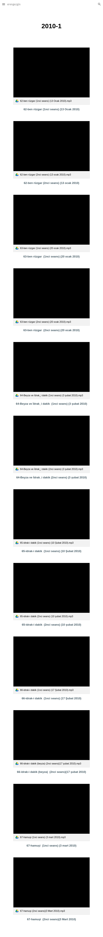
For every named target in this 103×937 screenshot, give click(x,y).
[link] (51, 76)
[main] (51, 26)
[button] (3, 4)
